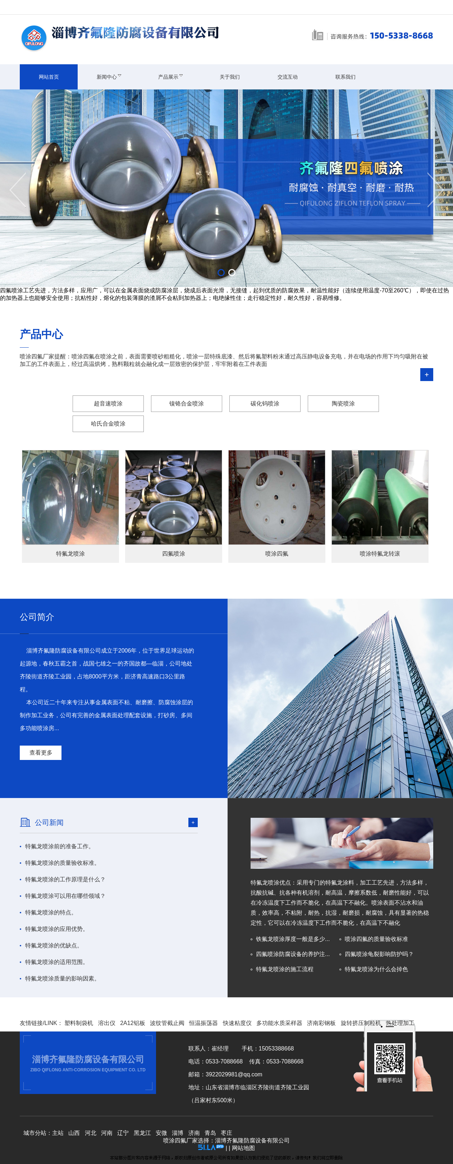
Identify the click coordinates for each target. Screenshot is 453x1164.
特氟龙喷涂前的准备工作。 (59, 846)
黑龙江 (142, 1133)
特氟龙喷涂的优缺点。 (54, 945)
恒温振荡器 (203, 1023)
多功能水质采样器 (279, 1023)
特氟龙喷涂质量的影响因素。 (62, 978)
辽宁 (123, 1133)
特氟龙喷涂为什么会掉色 (376, 969)
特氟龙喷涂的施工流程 (285, 969)
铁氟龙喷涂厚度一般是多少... (293, 939)
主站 (58, 1133)
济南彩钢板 (321, 1023)
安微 (161, 1133)
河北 (90, 1133)
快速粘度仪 (237, 1023)
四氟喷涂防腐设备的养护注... (293, 954)
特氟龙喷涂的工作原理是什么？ (65, 879)
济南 (194, 1133)
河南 (107, 1133)
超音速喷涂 (108, 403)
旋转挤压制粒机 (361, 1023)
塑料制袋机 (78, 1023)
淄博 (177, 1133)
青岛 (210, 1133)
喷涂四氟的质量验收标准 (376, 939)
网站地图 (243, 1148)
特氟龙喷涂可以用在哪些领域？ (65, 896)
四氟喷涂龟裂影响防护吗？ (379, 954)
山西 (74, 1133)
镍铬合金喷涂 (186, 403)
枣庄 (226, 1133)
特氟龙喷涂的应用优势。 (56, 929)
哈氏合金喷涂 (108, 424)
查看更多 (40, 753)
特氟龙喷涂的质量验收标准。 (62, 863)
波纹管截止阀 (167, 1023)
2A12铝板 (132, 1023)
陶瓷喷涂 (343, 403)
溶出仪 (106, 1023)
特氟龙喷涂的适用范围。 (56, 962)
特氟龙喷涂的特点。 (51, 912)
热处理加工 (400, 1023)
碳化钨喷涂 (265, 403)
